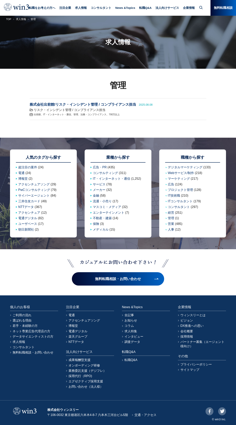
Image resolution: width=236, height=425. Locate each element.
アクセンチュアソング (34, 184)
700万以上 (114, 114)
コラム (129, 325)
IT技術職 (174, 195)
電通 (21, 173)
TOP (8, 19)
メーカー (99, 189)
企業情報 (189, 7)
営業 (171, 223)
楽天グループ (78, 336)
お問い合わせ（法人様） (86, 386)
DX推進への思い (192, 325)
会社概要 (186, 331)
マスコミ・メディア (107, 207)
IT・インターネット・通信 (57, 114)
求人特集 (130, 331)
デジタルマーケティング (185, 167)
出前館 (37, 114)
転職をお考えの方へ (42, 7)
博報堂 (23, 178)
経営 (171, 212)
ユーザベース (27, 223)
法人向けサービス (167, 7)
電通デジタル (27, 218)
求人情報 (81, 7)
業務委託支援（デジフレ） (87, 370)
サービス (99, 184)
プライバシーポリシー (196, 364)
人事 (171, 229)
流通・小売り (102, 201)
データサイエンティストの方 (33, 336)
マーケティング (179, 178)
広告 (171, 184)
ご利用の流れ (22, 315)
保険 (96, 223)
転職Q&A (145, 7)
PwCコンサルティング (34, 189)
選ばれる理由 (22, 320)
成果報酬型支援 (80, 360)
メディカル (101, 229)
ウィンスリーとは (193, 315)
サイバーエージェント (34, 195)
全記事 (129, 315)
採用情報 (186, 336)
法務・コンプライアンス (93, 114)
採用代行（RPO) (80, 376)
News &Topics (125, 7)
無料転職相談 (223, 7)
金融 (96, 195)
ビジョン (186, 320)
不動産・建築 (102, 218)
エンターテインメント (108, 212)
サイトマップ (189, 369)
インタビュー (133, 336)
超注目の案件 (27, 167)
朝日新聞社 (26, 229)
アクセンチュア (29, 212)
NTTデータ (26, 207)
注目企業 (65, 7)
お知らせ (130, 320)
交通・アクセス (145, 415)
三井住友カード (29, 201)
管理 (75, 114)
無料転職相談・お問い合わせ (33, 352)
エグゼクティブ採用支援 (86, 381)
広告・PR (100, 167)
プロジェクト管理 (180, 189)
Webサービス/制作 (181, 173)
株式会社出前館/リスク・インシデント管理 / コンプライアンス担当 (83, 104)
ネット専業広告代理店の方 (31, 331)
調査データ (132, 341)
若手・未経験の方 (25, 325)
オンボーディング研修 (84, 365)
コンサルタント (101, 7)
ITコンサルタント (180, 201)
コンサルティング (105, 173)
